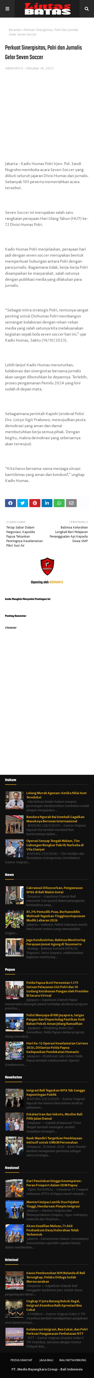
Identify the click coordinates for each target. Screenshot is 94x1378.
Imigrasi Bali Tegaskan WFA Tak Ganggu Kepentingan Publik (55, 1092)
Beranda (15, 30)
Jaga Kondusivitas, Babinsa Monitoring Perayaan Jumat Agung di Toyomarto (55, 942)
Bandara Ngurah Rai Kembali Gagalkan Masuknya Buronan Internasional (55, 819)
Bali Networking (72, 1360)
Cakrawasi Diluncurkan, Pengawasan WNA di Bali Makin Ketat (54, 890)
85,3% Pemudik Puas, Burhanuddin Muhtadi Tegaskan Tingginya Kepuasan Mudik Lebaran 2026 (55, 916)
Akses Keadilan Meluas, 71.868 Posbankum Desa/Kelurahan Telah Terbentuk (52, 1230)
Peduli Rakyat (21, 1360)
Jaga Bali (46, 1360)
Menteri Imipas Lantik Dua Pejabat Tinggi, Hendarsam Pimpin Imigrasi (53, 1204)
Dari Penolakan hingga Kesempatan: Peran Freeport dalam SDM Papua (54, 1183)
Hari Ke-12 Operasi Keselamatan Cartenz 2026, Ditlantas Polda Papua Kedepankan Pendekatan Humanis (57, 1047)
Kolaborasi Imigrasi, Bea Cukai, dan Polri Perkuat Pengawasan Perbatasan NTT (57, 1331)
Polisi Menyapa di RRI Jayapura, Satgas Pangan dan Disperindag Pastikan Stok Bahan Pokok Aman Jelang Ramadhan (55, 1019)
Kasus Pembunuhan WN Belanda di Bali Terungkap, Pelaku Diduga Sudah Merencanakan (55, 1277)
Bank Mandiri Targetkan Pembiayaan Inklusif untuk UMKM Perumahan (54, 1140)
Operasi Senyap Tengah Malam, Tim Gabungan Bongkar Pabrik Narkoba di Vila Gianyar (55, 845)
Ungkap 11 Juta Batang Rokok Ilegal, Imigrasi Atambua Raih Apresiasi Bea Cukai (54, 1305)
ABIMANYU (14, 68)
